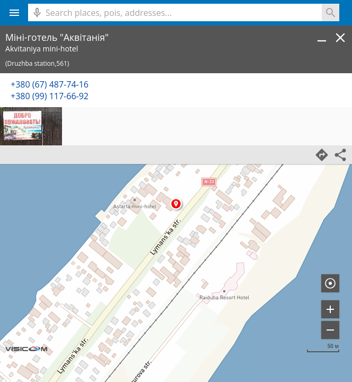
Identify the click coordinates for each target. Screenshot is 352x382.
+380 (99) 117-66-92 (50, 96)
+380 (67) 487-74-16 (50, 84)
